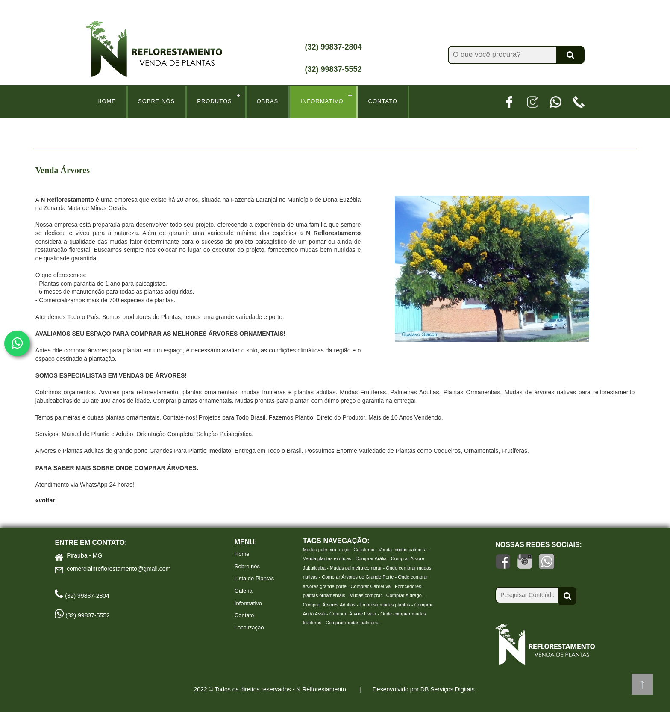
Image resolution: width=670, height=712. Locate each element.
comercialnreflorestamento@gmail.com (118, 568)
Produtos (214, 101)
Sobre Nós (156, 101)
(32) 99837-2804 (333, 47)
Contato (382, 101)
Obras (268, 101)
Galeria (244, 591)
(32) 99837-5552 (333, 69)
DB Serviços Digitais (447, 689)
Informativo (321, 101)
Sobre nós (247, 566)
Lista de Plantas (254, 578)
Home (106, 101)
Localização (249, 627)
